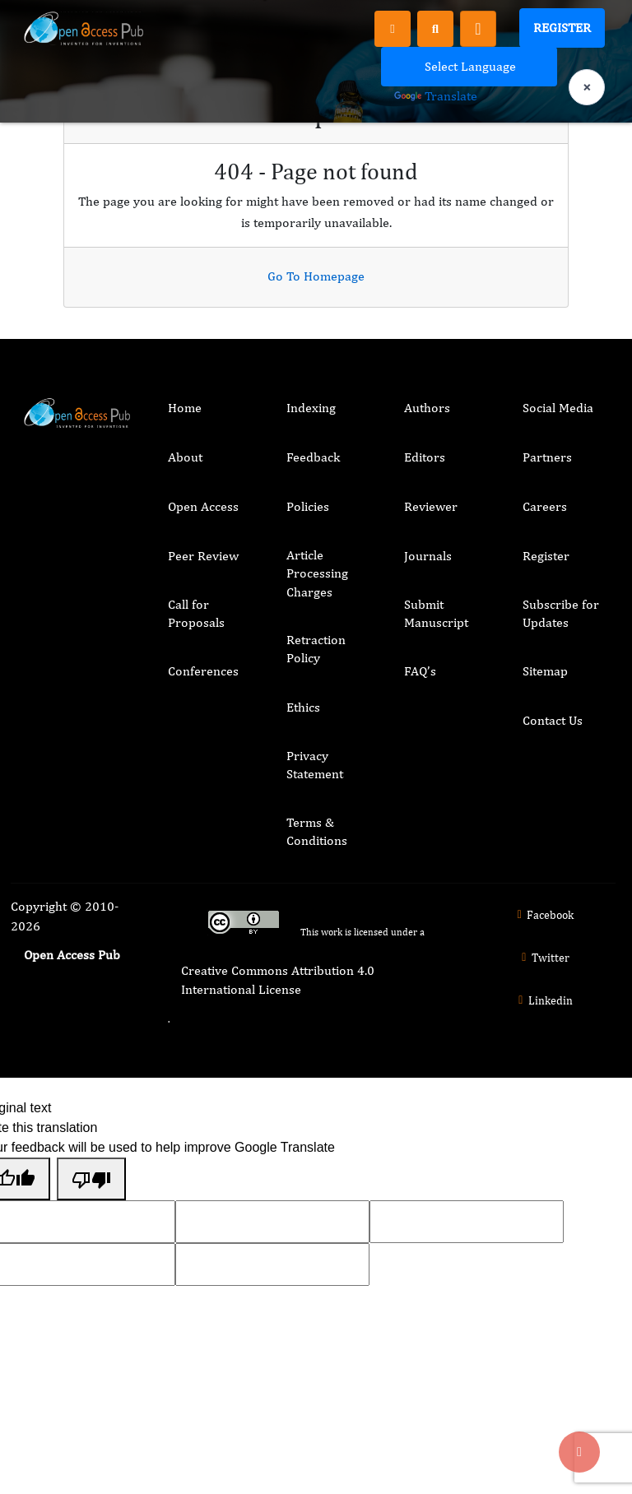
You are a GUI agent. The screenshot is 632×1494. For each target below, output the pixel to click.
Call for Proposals (196, 613)
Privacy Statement (314, 765)
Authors (427, 407)
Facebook (543, 914)
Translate (435, 96)
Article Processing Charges (317, 573)
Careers (545, 506)
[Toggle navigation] (478, 29)
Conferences (203, 671)
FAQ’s (420, 671)
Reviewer (431, 506)
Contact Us (553, 720)
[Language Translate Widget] (469, 66)
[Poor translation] (91, 1179)
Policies (307, 506)
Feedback (313, 457)
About (185, 457)
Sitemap (545, 671)
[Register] (392, 28)
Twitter (543, 957)
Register (562, 27)
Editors (424, 457)
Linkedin (543, 1000)
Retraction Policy (316, 649)
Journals (428, 556)
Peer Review (203, 556)
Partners (547, 457)
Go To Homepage (316, 276)
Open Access (203, 506)
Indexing (311, 407)
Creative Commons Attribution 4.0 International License (277, 979)
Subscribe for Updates (561, 613)
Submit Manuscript (436, 613)
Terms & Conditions (316, 831)
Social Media (558, 407)
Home (185, 407)
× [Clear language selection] (587, 86)
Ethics (303, 707)
